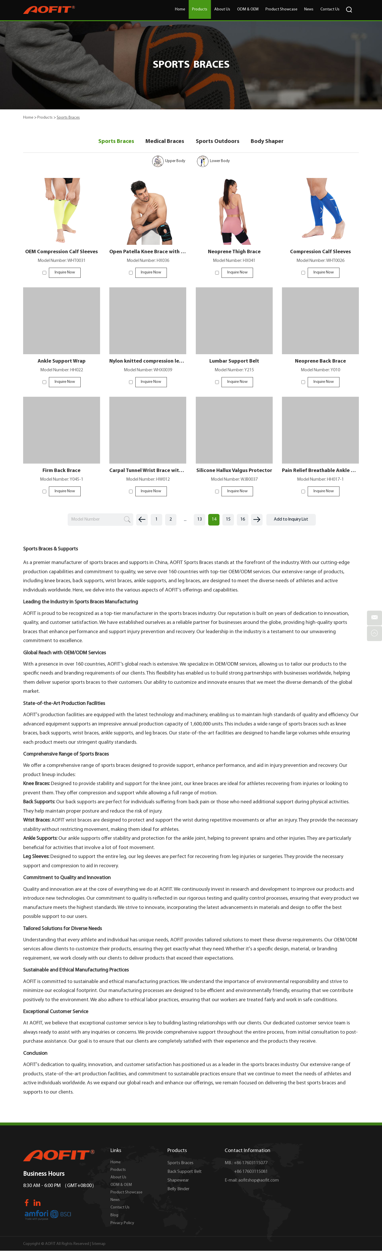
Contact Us (329, 9)
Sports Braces (68, 117)
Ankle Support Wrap (61, 361)
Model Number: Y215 (234, 370)
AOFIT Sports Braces (191, 563)
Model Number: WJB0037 (234, 480)
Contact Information (247, 1151)
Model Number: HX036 (147, 261)
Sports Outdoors (217, 141)
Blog (114, 1216)
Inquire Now (65, 273)
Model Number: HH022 (61, 370)
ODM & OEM (248, 9)
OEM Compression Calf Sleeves (61, 252)
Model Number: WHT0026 (320, 261)
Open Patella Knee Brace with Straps (147, 252)
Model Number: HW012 (148, 480)
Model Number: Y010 (320, 370)
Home (180, 9)
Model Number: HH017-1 (320, 480)
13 (199, 520)
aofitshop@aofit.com (258, 1181)
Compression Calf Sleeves (320, 252)
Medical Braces (164, 141)
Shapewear (178, 1181)
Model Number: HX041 (234, 261)
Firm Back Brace (61, 471)
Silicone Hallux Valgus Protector (234, 471)
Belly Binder (178, 1189)
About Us (222, 9)
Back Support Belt (184, 1172)
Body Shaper (267, 141)
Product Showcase (281, 9)
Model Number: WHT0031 (61, 261)
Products (199, 9)
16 (242, 520)
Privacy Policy (122, 1223)
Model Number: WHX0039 (147, 370)
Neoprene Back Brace (320, 361)
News (308, 9)
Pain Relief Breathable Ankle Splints (320, 471)
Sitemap (99, 1244)
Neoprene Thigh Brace (234, 252)
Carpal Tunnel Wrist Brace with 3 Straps (147, 471)
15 (228, 520)
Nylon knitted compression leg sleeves (147, 361)
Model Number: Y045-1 (61, 480)
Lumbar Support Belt (234, 361)
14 (213, 520)
